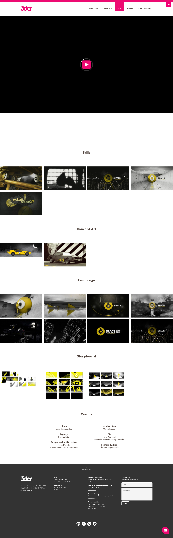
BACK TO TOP (86, 468)
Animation (107, 8)
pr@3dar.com (92, 508)
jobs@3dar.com (92, 498)
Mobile (130, 8)
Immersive (93, 8)
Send (125, 503)
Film (119, 8)
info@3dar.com (92, 481)
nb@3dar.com (92, 490)
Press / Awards (144, 8)
